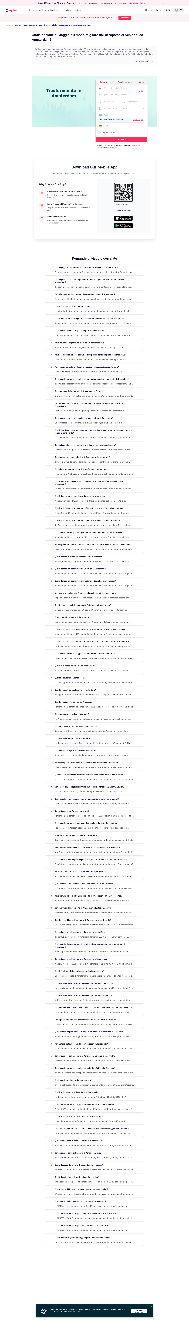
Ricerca (122, 139)
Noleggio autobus (52, 10)
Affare (78, 10)
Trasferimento (34, 10)
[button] (101, 126)
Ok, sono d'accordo (139, 1311)
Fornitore (67, 10)
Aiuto (148, 10)
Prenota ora (124, 18)
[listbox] (158, 10)
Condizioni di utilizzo (111, 147)
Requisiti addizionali (107, 133)
